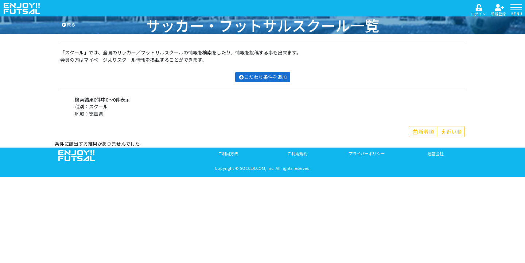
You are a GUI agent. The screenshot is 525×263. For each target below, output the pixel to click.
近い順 (451, 131)
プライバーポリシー (367, 153)
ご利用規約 (297, 153)
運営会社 (436, 153)
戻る (68, 24)
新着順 (423, 131)
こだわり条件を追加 (262, 76)
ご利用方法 (228, 153)
